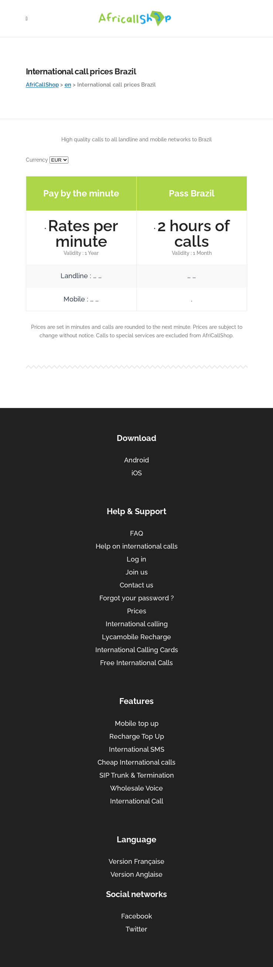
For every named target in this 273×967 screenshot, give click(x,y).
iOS (137, 473)
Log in (136, 559)
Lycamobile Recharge (136, 637)
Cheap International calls (136, 762)
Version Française (136, 861)
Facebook (136, 916)
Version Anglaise (136, 874)
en (68, 84)
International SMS (136, 749)
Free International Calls (136, 663)
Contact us (136, 585)
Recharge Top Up (136, 736)
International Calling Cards (136, 650)
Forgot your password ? (136, 598)
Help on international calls (137, 546)
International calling (137, 624)
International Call (136, 801)
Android (136, 460)
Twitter (136, 929)
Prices (136, 611)
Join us (137, 572)
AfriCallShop (42, 84)
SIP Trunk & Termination (136, 775)
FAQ (136, 533)
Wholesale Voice (136, 788)
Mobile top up (136, 723)
